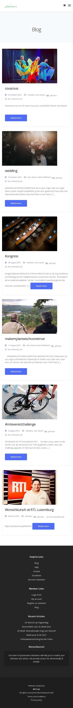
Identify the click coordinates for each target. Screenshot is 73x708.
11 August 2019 (14, 345)
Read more (16, 118)
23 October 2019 (14, 95)
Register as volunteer (36, 603)
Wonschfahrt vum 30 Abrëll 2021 (36, 626)
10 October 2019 (14, 177)
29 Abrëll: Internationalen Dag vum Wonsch (36, 631)
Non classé (40, 95)
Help (37, 567)
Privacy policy (36, 700)
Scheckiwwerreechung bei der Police (36, 639)
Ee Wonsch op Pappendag (36, 622)
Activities (31, 95)
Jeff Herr (53, 95)
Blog (36, 563)
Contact (36, 571)
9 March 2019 (13, 516)
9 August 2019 (13, 431)
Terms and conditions (37, 696)
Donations (36, 575)
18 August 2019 (14, 262)
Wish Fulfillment (44, 177)
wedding (11, 170)
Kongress (11, 256)
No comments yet (15, 99)
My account (36, 599)
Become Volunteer (36, 579)
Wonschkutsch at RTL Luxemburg (29, 509)
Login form (36, 595)
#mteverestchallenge (20, 424)
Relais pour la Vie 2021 (36, 635)
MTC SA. (36, 689)
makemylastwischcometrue (25, 338)
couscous (11, 88)
